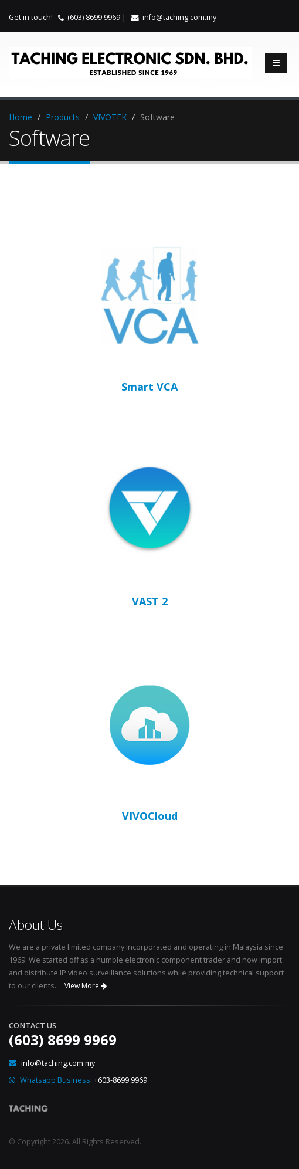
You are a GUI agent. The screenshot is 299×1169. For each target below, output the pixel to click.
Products (63, 117)
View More (85, 986)
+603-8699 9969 (120, 1080)
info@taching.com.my (179, 17)
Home (20, 117)
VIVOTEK (110, 117)
